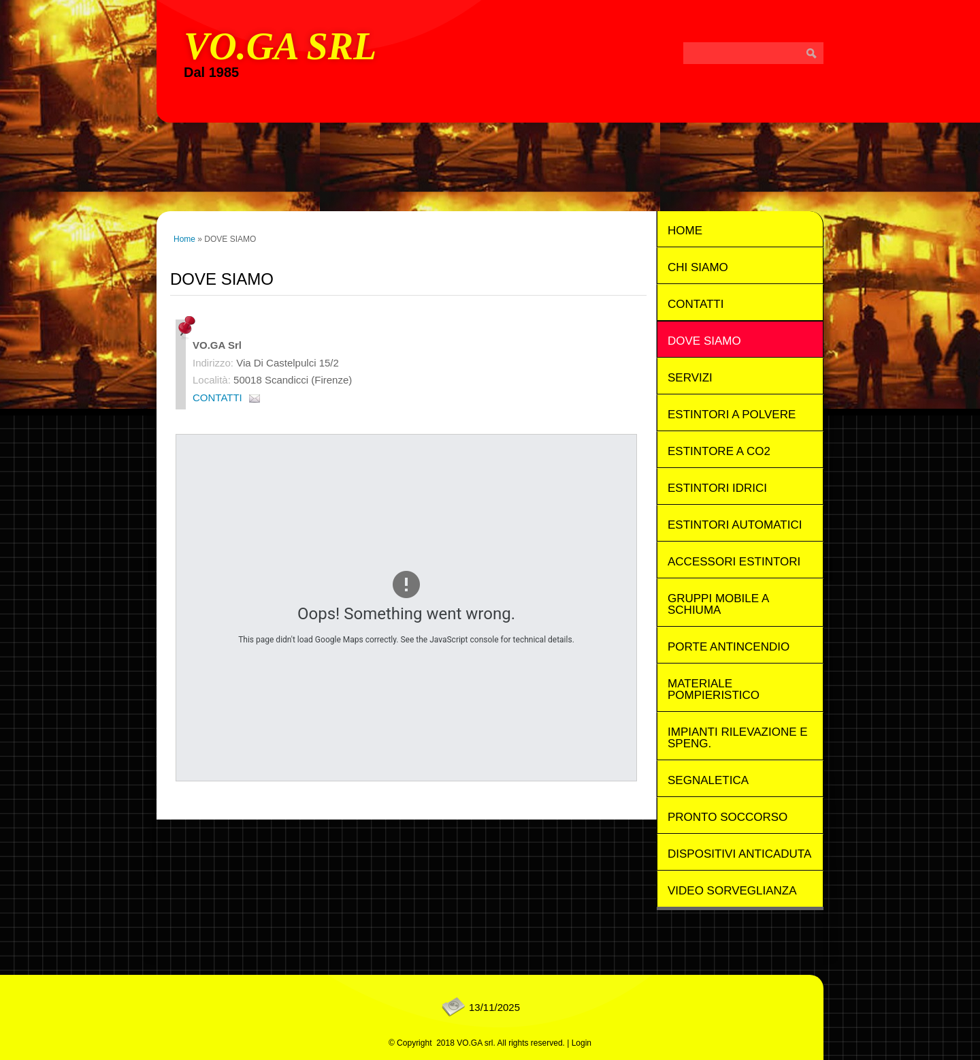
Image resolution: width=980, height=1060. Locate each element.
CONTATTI (217, 397)
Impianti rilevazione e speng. (738, 738)
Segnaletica (708, 780)
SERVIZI (690, 377)
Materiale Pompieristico (714, 689)
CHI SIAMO (698, 267)
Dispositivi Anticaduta (739, 853)
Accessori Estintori (734, 561)
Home (184, 239)
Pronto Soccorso (727, 817)
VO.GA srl (280, 46)
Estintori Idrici (717, 488)
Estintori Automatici (735, 524)
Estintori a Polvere (732, 414)
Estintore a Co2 (719, 451)
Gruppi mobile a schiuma (718, 604)
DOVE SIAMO (704, 340)
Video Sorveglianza (732, 890)
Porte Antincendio (728, 646)
